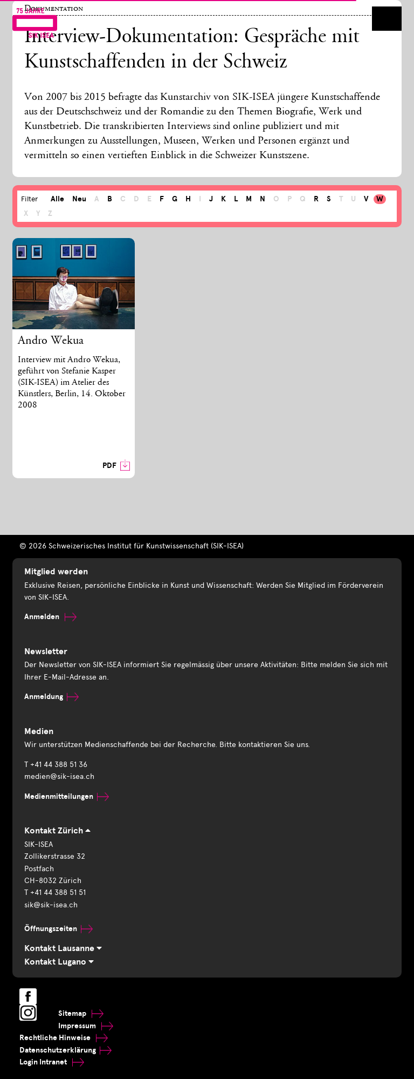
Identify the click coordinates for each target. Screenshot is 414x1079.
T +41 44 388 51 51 (55, 892)
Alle (57, 198)
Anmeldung (51, 696)
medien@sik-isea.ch (59, 776)
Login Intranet (51, 1062)
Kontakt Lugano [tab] (59, 961)
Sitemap (81, 1013)
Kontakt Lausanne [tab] (63, 948)
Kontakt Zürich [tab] (57, 830)
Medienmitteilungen (66, 796)
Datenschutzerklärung (65, 1050)
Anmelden (50, 616)
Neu (79, 198)
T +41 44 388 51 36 (55, 764)
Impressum (85, 1025)
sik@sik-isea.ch (51, 905)
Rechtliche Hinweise (63, 1037)
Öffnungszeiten (58, 928)
